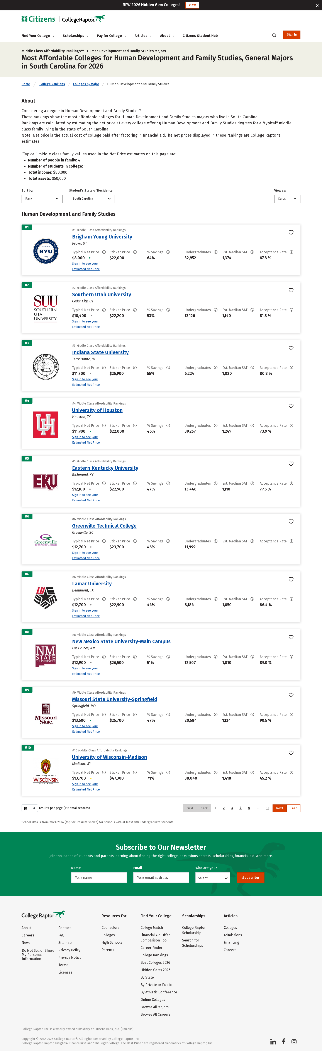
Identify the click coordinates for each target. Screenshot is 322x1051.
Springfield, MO (84, 706)
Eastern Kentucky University (105, 468)
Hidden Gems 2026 (155, 970)
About (167, 36)
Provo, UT (79, 243)
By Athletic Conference (159, 992)
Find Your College (38, 36)
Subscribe (250, 878)
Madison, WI (81, 764)
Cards (282, 199)
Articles (143, 36)
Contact (64, 928)
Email (137, 868)
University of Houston (97, 410)
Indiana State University (100, 352)
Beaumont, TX (83, 590)
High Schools (112, 942)
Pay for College (111, 36)
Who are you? (206, 868)
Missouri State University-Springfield (114, 699)
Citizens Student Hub (200, 36)
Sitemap (65, 943)
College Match (152, 928)
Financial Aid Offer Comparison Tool (155, 937)
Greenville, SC (82, 532)
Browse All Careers (155, 1014)
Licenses (65, 972)
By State (147, 977)
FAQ (61, 935)
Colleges (108, 935)
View (192, 5)
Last (293, 808)
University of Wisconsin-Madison (109, 757)
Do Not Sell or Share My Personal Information (38, 954)
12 (267, 808)
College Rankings (52, 84)
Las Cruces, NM (83, 648)
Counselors (110, 928)
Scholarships (75, 36)
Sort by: (27, 190)
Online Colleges (153, 1000)
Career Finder (152, 948)
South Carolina (83, 199)
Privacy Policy (69, 950)
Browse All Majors (155, 1007)
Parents (108, 950)
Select (203, 878)
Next (279, 808)
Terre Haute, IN (83, 359)
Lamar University (92, 584)
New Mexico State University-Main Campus (121, 641)
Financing (231, 942)
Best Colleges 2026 (155, 962)
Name (76, 868)
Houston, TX (81, 417)
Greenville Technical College (104, 526)
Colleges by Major (86, 84)
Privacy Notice (69, 957)
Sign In (292, 34)
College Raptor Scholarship (194, 930)
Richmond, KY (82, 475)
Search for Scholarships (192, 943)
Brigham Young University (102, 237)
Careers (28, 935)
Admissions (233, 935)
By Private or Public (156, 985)
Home (26, 84)
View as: (280, 190)
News (26, 943)
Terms (63, 965)
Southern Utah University (101, 294)
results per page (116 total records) (56, 808)
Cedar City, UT (82, 301)
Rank (28, 199)
